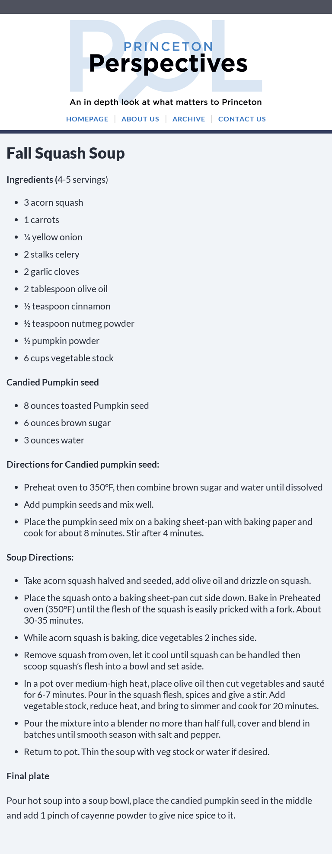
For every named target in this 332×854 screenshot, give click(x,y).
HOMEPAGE (87, 119)
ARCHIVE (188, 119)
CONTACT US (242, 119)
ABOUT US (140, 119)
